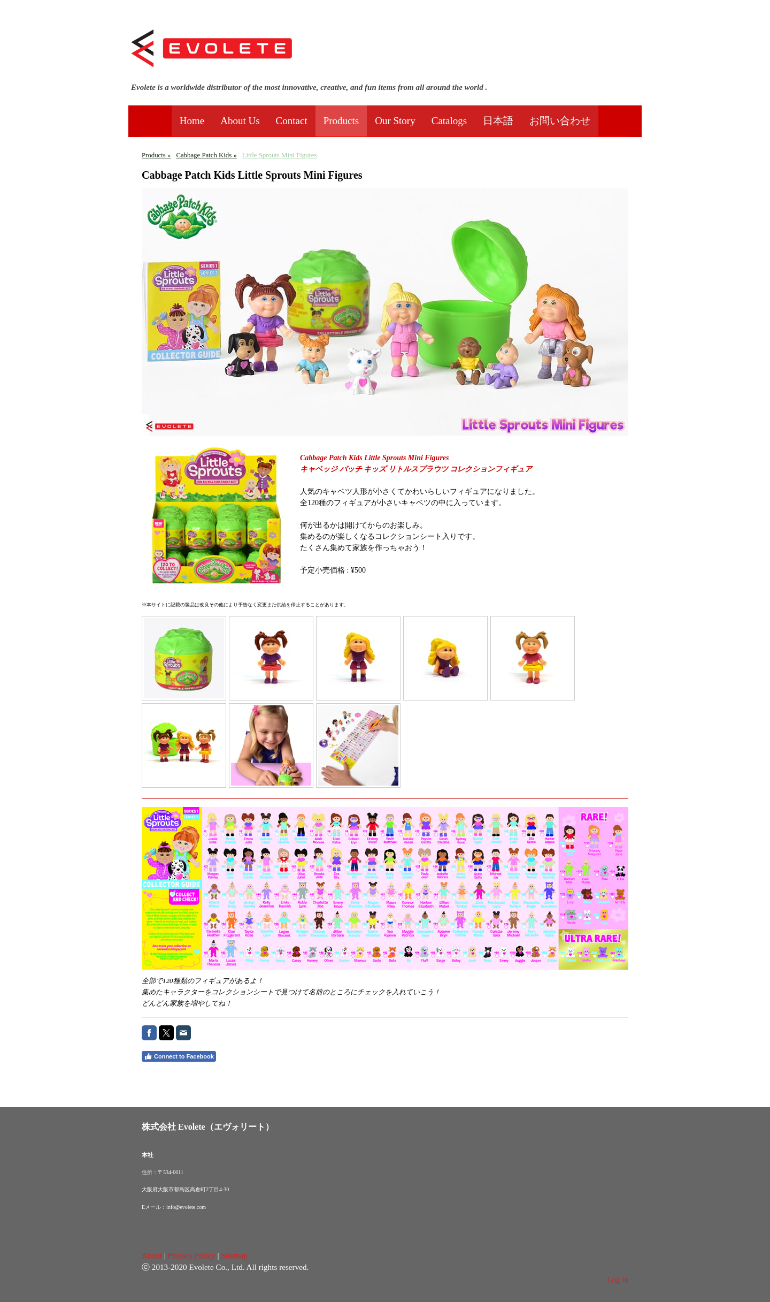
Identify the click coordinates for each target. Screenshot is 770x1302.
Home (192, 120)
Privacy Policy (191, 1255)
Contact (291, 120)
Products (341, 120)
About (152, 1255)
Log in (617, 1279)
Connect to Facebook (179, 1056)
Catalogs (449, 120)
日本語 (498, 120)
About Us (239, 120)
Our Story (395, 120)
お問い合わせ (559, 120)
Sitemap (234, 1255)
